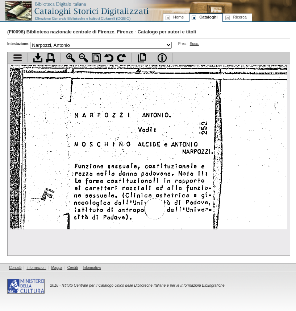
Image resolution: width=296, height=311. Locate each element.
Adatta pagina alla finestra (96, 57)
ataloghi (208, 17)
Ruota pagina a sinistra (108, 57)
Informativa (92, 268)
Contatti (15, 268)
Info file (162, 57)
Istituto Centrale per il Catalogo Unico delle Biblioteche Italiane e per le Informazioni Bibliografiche (143, 285)
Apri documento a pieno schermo (141, 57)
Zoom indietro (83, 57)
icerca (239, 17)
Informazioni (36, 268)
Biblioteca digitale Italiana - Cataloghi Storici (76, 10)
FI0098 (16, 31)
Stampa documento (50, 57)
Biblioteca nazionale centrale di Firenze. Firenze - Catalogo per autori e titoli (111, 31)
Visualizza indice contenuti (17, 57)
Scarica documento (37, 57)
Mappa (57, 268)
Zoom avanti (70, 57)
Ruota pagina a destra (121, 57)
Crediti (72, 268)
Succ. (194, 44)
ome (178, 17)
